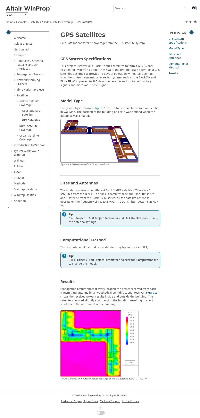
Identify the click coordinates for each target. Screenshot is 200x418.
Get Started (21, 50)
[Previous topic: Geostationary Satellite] (186, 22)
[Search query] (150, 8)
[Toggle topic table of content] (191, 32)
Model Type (176, 48)
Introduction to (30, 145)
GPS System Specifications (178, 41)
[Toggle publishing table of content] (8, 32)
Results (173, 73)
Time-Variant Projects (31, 90)
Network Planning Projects (28, 82)
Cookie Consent (130, 401)
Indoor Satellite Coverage (58, 22)
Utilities (25, 195)
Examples (21, 22)
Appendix (20, 201)
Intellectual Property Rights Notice (79, 401)
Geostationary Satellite (31, 113)
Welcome (20, 38)
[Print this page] (195, 22)
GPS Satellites (84, 22)
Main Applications (26, 189)
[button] (12, 38)
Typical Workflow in (26, 153)
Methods (19, 184)
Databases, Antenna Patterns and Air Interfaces (30, 65)
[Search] (183, 9)
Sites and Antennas (175, 56)
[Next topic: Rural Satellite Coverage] (190, 22)
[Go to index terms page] (190, 10)
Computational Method (178, 66)
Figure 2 (151, 293)
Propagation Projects (30, 74)
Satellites (35, 22)
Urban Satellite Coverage (29, 138)
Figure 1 (100, 108)
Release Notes (23, 44)
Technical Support (110, 401)
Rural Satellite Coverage (28, 128)
